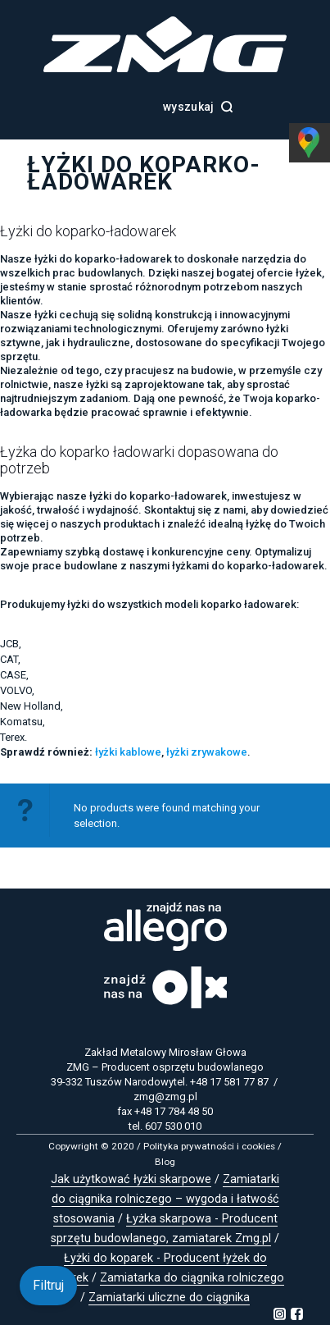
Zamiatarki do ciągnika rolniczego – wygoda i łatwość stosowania (166, 1199)
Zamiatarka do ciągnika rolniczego (192, 1278)
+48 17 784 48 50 (173, 1111)
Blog (165, 1161)
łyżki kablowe (128, 752)
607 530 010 (173, 1126)
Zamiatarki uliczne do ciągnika (169, 1297)
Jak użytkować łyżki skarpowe (131, 1179)
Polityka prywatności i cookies (209, 1146)
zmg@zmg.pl (165, 1096)
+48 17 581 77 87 (229, 1082)
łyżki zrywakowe (206, 752)
